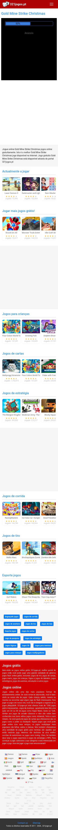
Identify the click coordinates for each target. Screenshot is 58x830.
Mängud (20, 774)
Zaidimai (48, 774)
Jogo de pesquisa (12, 638)
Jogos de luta (46, 624)
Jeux (50, 758)
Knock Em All (11, 233)
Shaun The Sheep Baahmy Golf (35, 597)
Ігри (29, 766)
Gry (20, 770)
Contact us (23, 823)
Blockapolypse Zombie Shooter (35, 557)
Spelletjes (37, 758)
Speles (34, 774)
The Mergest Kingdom (12, 415)
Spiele (23, 758)
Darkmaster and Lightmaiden (34, 193)
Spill (20, 762)
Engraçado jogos (11, 617)
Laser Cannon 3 (11, 193)
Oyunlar (17, 798)
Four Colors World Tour (12, 336)
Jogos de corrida (13, 496)
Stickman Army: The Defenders (35, 415)
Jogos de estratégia (15, 393)
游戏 (40, 814)
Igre (42, 770)
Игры (36, 754)
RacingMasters (11, 518)
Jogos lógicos (10, 646)
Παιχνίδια (47, 778)
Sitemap (36, 823)
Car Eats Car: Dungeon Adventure (36, 518)
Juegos (9, 758)
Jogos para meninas (43, 646)
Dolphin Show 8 (50, 336)
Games (9, 754)
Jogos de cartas (13, 353)
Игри (33, 778)
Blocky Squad (50, 415)
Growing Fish (31, 336)
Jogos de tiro (11, 535)
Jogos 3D (25, 646)
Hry (31, 770)
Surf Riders (11, 597)
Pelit (13, 792)
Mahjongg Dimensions (12, 375)
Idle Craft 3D (50, 233)
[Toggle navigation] (51, 4)
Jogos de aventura (12, 624)
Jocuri (42, 766)
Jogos (49, 754)
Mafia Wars (11, 557)
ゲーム (29, 782)
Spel (32, 762)
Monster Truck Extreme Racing (35, 233)
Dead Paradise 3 (50, 518)
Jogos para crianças (15, 314)
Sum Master (50, 193)
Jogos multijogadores (35, 653)
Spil (43, 762)
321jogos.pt (18, 4)
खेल (33, 814)
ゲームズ (49, 814)
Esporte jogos (11, 575)
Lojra (21, 778)
